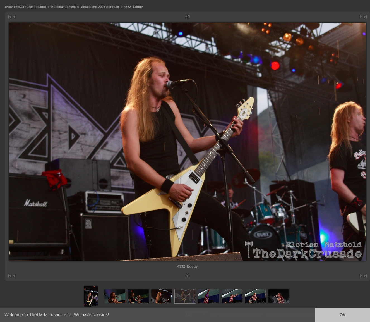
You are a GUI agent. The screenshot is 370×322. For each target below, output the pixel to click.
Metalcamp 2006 (63, 6)
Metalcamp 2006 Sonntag (99, 6)
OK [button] (343, 315)
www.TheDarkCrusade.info (25, 6)
